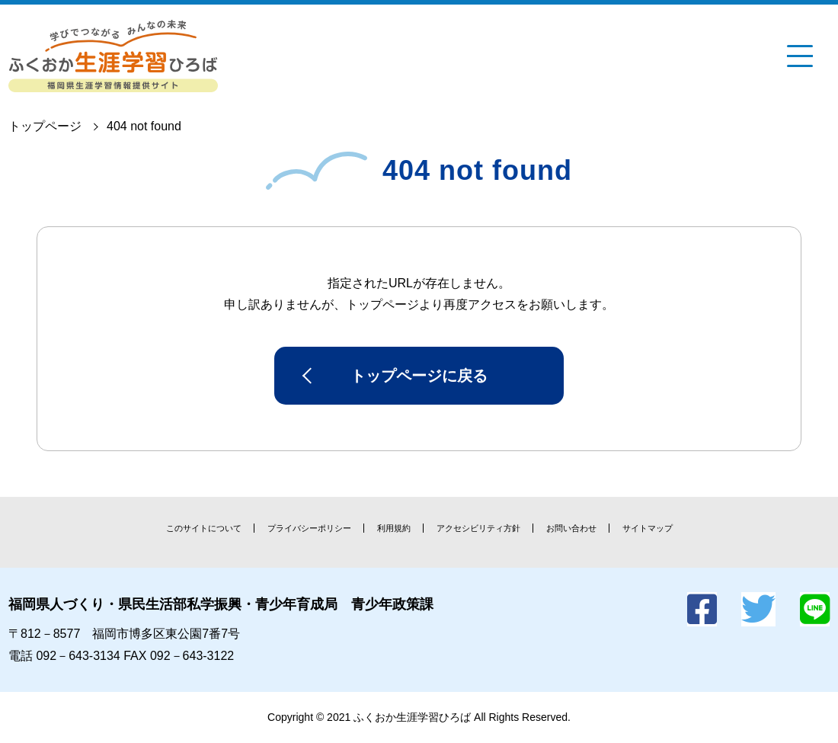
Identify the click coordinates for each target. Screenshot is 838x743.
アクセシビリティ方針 (478, 528)
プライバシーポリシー (309, 528)
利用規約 (394, 528)
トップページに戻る (419, 375)
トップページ (45, 126)
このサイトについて (203, 528)
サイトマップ (647, 528)
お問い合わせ (571, 528)
